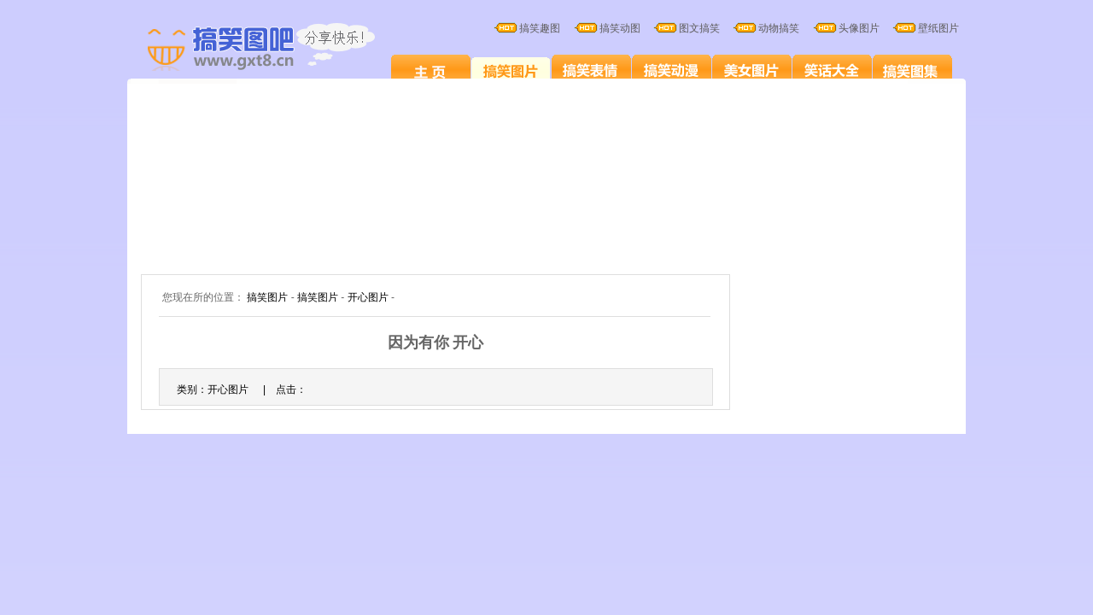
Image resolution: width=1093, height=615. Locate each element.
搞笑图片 (511, 70)
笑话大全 (832, 70)
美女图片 (752, 70)
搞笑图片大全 (279, 49)
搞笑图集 (912, 70)
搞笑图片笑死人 (431, 70)
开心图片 (368, 297)
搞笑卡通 (671, 70)
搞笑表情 (591, 70)
